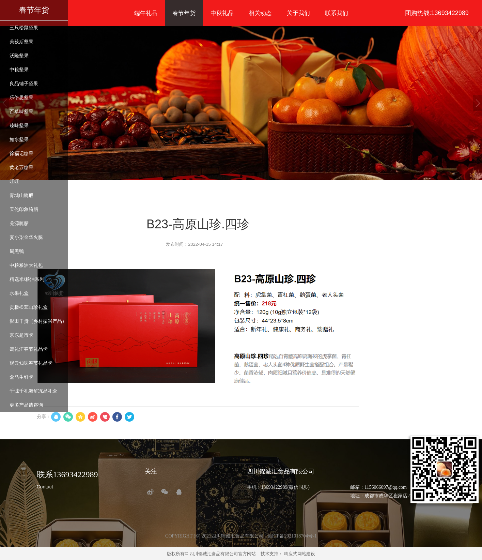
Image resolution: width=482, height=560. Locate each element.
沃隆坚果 (19, 55)
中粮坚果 (19, 69)
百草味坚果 (21, 111)
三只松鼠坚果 (24, 27)
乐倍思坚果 (21, 97)
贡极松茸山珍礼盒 (29, 307)
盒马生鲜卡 (21, 377)
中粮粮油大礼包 (26, 265)
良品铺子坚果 (24, 83)
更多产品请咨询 (26, 405)
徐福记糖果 (21, 153)
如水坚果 (19, 139)
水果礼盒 (19, 293)
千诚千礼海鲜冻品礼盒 (33, 391)
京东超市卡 (21, 335)
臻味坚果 (19, 125)
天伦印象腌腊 (24, 209)
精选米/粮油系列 (27, 279)
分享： (44, 416)
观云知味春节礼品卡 (31, 363)
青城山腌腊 (21, 195)
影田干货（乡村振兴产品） (38, 321)
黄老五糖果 (21, 167)
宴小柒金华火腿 (26, 237)
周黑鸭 (17, 251)
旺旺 (14, 181)
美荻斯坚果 (21, 41)
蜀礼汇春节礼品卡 (29, 349)
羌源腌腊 (19, 223)
